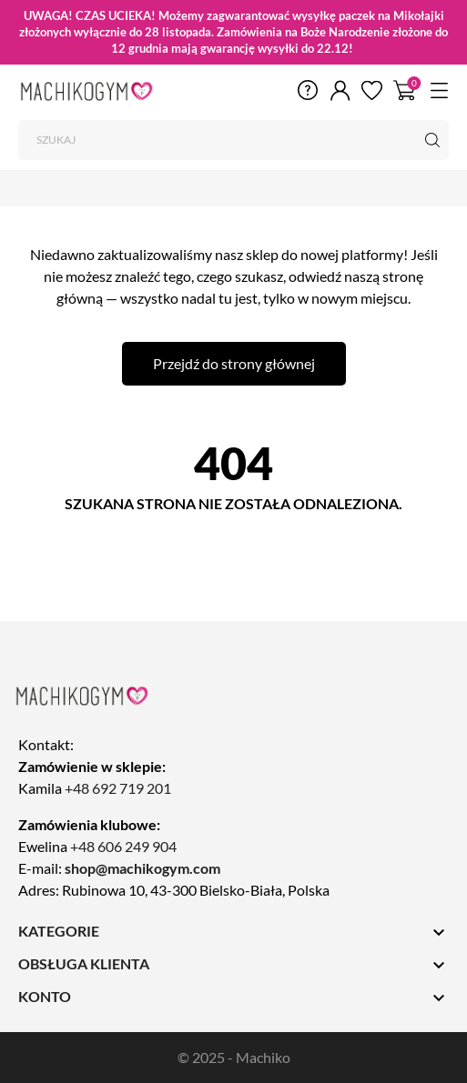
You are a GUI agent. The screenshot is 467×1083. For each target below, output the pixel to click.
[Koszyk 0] (404, 89)
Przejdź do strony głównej (234, 363)
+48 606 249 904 (123, 846)
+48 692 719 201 (118, 788)
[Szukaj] (233, 140)
